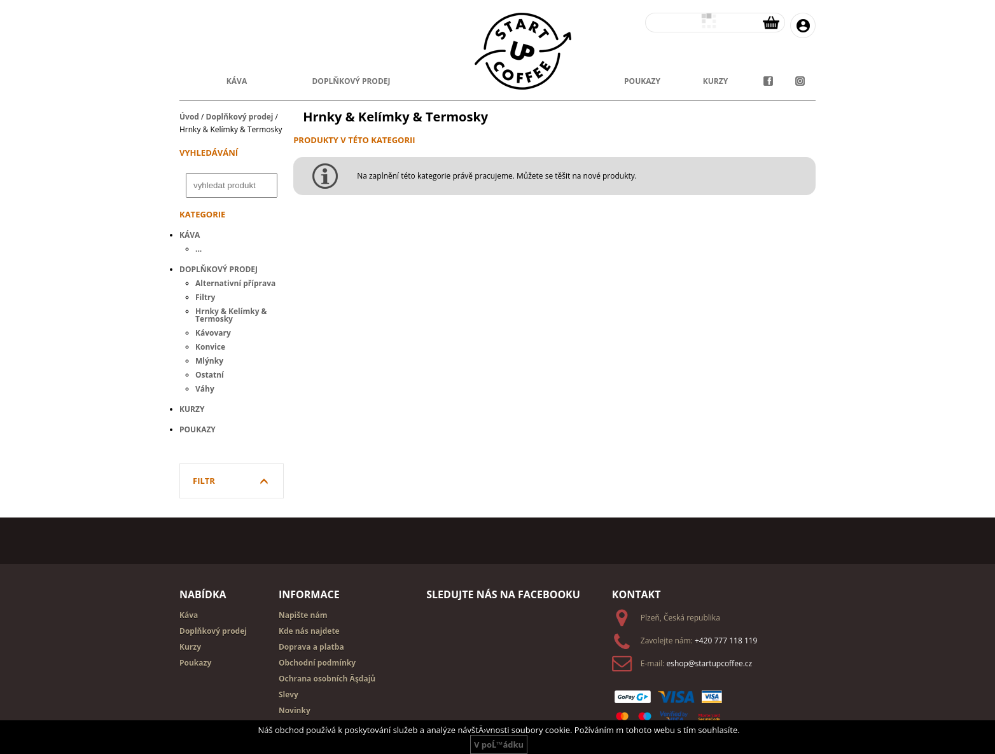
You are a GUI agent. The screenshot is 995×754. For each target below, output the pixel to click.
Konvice (210, 346)
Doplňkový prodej (240, 116)
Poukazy (197, 429)
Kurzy (191, 409)
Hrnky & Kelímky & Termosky (231, 315)
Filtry (205, 297)
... (198, 248)
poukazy (642, 81)
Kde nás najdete (309, 631)
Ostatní (209, 374)
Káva (236, 81)
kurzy (715, 81)
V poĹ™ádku (499, 744)
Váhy (204, 388)
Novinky (294, 710)
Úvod (189, 116)
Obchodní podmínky (317, 662)
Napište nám (303, 615)
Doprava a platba (311, 646)
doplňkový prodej (351, 81)
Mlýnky (209, 360)
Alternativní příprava (235, 283)
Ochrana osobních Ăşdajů (327, 678)
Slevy (288, 694)
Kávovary (213, 332)
